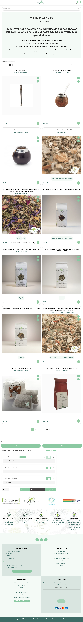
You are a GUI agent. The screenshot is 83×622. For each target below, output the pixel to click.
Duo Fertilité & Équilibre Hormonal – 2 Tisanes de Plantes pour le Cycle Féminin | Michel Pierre (21, 190)
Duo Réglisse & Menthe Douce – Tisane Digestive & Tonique (21, 309)
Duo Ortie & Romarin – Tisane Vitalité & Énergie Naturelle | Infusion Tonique (62, 250)
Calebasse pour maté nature (62, 70)
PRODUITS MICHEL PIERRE (61, 370)
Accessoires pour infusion (21, 72)
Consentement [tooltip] (52, 450)
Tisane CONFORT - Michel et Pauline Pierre (62, 312)
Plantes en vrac (61, 132)
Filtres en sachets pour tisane (21, 368)
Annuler (5, 490)
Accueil (62, 253)
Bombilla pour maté (21, 70)
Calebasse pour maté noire (21, 130)
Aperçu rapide (38, 81)
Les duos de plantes (61, 192)
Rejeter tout (21, 446)
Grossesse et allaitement (21, 193)
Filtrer (4, 65)
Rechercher (78, 9)
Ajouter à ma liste (38, 78)
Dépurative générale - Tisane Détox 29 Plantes (62, 130)
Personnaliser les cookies (21, 442)
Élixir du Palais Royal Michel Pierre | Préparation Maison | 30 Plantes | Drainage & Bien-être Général (61, 309)
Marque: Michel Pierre (8, 61)
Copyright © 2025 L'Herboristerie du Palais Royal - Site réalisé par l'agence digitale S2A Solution (41, 619)
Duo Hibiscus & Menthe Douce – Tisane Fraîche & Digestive (61, 189)
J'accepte (62, 446)
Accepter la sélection (37, 490)
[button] (29, 461)
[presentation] (55, 595)
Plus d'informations (7, 442)
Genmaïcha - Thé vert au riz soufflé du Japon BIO (62, 368)
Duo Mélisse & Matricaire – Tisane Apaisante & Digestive (21, 249)
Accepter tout (50, 490)
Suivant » (48, 429)
